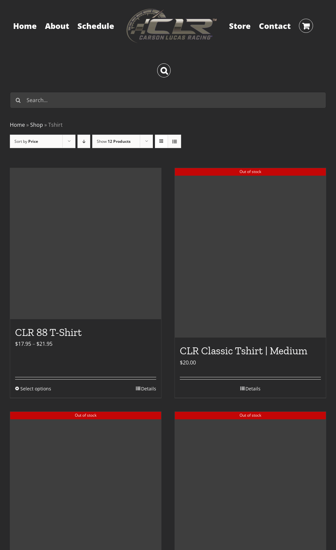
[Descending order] (83, 141)
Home (17, 124)
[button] (164, 70)
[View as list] (174, 141)
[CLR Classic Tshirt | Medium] (250, 253)
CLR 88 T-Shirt (48, 332)
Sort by (26, 141)
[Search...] (168, 100)
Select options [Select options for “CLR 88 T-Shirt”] (35, 388)
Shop (36, 124)
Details (148, 388)
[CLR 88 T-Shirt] (85, 243)
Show (114, 141)
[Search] (18, 100)
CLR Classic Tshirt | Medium (243, 350)
